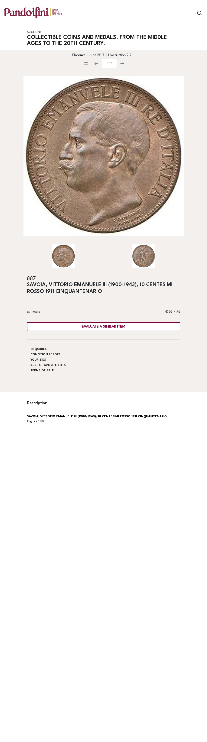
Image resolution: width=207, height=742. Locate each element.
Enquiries (38, 349)
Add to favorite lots (48, 365)
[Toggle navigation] (191, 13)
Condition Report (45, 354)
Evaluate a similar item (103, 327)
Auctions (34, 32)
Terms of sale (42, 370)
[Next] (122, 63)
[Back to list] (87, 63)
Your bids (38, 359)
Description (37, 403)
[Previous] (96, 63)
